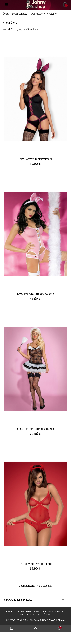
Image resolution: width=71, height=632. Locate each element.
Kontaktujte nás (15, 611)
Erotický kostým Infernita (35, 563)
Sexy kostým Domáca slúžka (35, 428)
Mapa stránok (33, 611)
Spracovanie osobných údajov (35, 615)
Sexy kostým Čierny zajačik (35, 158)
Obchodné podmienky (54, 611)
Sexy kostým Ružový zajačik (35, 293)
